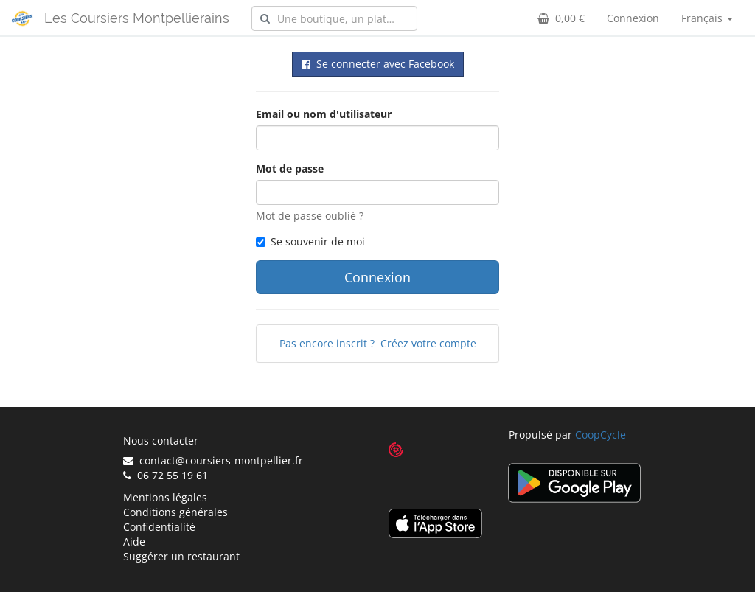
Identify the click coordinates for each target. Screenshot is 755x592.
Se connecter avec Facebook (378, 64)
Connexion (633, 18)
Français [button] (707, 18)
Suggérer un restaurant (181, 556)
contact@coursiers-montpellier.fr (213, 460)
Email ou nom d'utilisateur (324, 114)
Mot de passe (290, 168)
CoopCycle (600, 435)
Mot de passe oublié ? (309, 216)
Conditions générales (175, 512)
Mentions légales (165, 497)
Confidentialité (159, 527)
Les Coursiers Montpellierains (136, 18)
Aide (134, 541)
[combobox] (334, 18)
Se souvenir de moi (310, 241)
